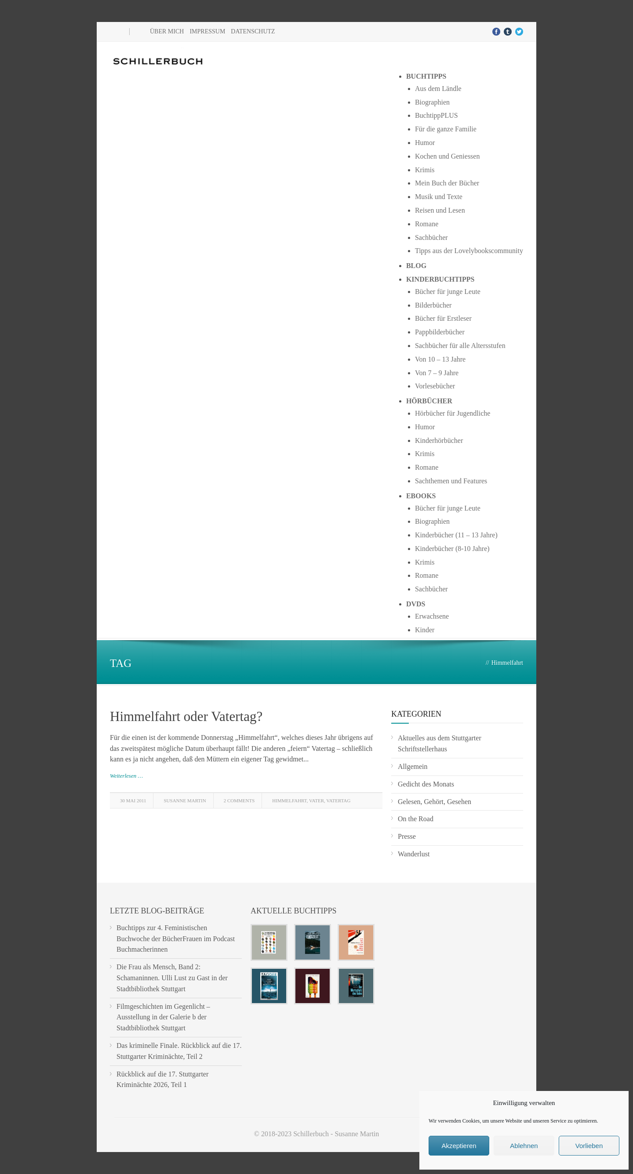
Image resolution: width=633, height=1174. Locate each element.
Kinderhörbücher (439, 440)
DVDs (416, 604)
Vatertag (338, 800)
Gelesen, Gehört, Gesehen (434, 801)
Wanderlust (413, 854)
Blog (416, 265)
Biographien (432, 102)
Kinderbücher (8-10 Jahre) (452, 548)
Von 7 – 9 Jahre (436, 373)
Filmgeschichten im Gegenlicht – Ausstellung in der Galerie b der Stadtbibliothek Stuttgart (163, 1017)
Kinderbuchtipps (440, 279)
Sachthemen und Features (451, 481)
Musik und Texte (438, 196)
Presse (407, 836)
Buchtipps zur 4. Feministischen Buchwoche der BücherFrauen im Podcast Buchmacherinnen (175, 938)
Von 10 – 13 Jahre (440, 359)
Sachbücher (431, 237)
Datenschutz (253, 31)
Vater (316, 800)
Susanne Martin (185, 800)
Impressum (207, 31)
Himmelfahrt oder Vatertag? (186, 716)
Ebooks (421, 496)
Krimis (424, 170)
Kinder (424, 630)
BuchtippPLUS (436, 115)
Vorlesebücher (435, 386)
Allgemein (413, 766)
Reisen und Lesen (440, 210)
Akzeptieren (458, 1145)
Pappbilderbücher (440, 332)
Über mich (167, 31)
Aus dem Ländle (438, 88)
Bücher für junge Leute (447, 291)
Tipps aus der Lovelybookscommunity (469, 250)
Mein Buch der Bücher (447, 183)
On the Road (415, 819)
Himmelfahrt (289, 800)
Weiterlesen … (126, 775)
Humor (425, 142)
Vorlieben (589, 1145)
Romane (426, 224)
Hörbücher (429, 401)
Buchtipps (426, 76)
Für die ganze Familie (446, 129)
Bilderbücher (433, 305)
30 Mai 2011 (133, 800)
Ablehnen (524, 1145)
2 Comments (239, 800)
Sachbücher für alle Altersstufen (460, 345)
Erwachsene (432, 616)
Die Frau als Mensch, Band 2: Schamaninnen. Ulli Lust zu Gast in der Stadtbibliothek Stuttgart (172, 978)
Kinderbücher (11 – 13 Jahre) (456, 535)
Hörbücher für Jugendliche (453, 413)
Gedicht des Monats (426, 784)
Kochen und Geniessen (447, 156)
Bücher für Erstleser (443, 318)
